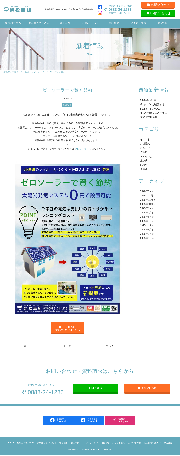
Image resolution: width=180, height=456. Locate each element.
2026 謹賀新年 (148, 100)
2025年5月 (146, 221)
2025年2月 (146, 234)
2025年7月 (146, 212)
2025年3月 (146, 229)
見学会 (143, 169)
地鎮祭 (143, 165)
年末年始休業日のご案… (153, 113)
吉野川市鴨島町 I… (150, 117)
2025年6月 (146, 217)
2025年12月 (146, 195)
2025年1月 (146, 238)
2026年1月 (146, 191)
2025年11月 (146, 200)
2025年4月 (146, 225)
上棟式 (143, 160)
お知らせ (67, 105)
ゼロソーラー (82, 148)
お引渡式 (145, 143)
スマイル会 (146, 156)
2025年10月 (146, 204)
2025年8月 (146, 208)
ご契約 (143, 152)
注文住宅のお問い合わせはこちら (67, 328)
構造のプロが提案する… (153, 104)
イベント (145, 139)
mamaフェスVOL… (150, 108)
